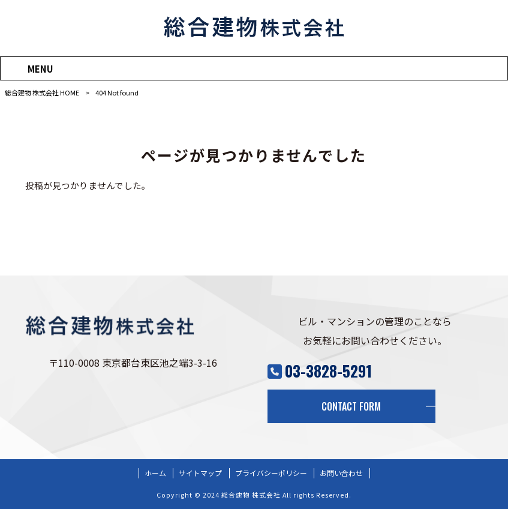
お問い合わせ (341, 473)
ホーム (155, 473)
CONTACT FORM (351, 406)
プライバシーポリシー (271, 473)
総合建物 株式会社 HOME (42, 92)
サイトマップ (200, 473)
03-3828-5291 (328, 371)
